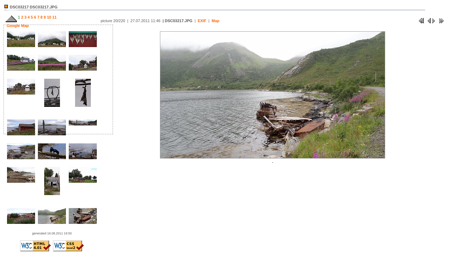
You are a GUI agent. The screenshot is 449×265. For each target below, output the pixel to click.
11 (53, 17)
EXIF (202, 21)
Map (215, 21)
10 (48, 17)
